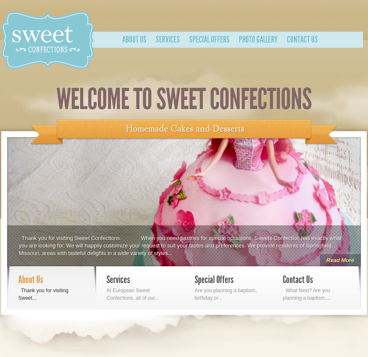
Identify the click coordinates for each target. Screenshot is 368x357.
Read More (340, 260)
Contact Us (302, 39)
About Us (134, 39)
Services (168, 39)
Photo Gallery (258, 39)
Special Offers (209, 39)
